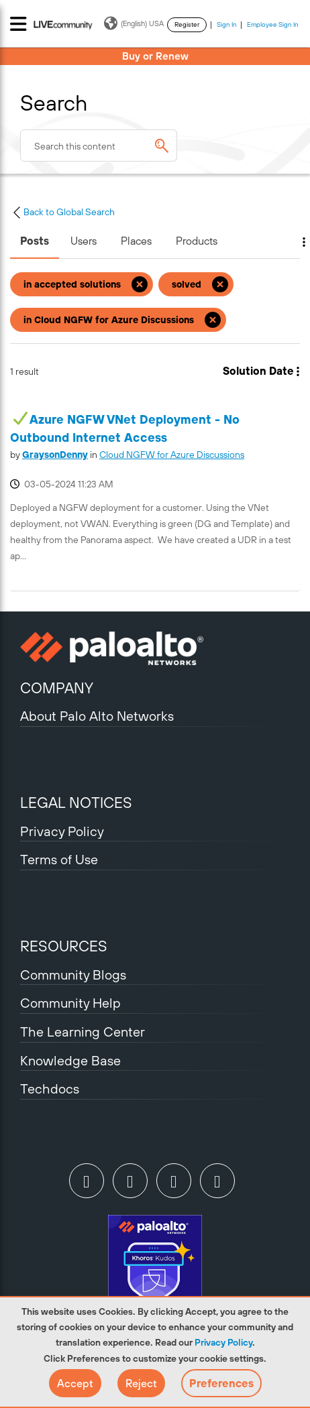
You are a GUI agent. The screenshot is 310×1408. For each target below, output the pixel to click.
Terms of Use (59, 859)
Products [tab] (196, 241)
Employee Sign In (273, 24)
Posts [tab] (34, 241)
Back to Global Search (62, 212)
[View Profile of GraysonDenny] (55, 455)
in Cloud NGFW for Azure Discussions (108, 319)
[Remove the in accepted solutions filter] (140, 284)
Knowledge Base (70, 1060)
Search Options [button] (295, 242)
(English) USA (134, 23)
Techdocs (49, 1088)
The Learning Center (82, 1031)
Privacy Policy (223, 1342)
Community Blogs (73, 974)
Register (186, 24)
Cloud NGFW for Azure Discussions (171, 454)
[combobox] (98, 145)
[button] (75, 1383)
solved (186, 284)
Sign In (227, 24)
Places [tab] (136, 241)
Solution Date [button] (258, 371)
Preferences (221, 1383)
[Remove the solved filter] (220, 284)
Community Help (70, 1002)
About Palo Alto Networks (97, 715)
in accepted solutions (72, 284)
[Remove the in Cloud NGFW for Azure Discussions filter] (213, 320)
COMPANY (56, 688)
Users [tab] (83, 241)
